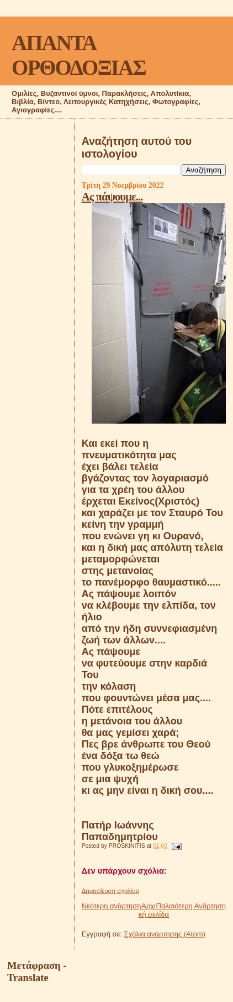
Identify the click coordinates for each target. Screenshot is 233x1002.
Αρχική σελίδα (154, 910)
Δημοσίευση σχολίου (110, 890)
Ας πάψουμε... (112, 196)
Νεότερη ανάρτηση (111, 906)
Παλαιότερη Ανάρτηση (191, 906)
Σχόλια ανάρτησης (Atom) (164, 934)
